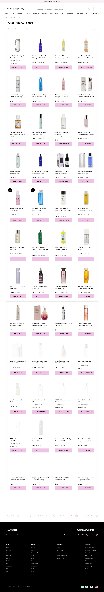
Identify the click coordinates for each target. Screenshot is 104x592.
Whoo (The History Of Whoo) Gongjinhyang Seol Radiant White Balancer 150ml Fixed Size (85, 440)
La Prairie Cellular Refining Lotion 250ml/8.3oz (85, 172)
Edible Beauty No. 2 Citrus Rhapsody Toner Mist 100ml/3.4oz (62, 172)
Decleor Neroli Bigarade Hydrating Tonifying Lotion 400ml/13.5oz (62, 57)
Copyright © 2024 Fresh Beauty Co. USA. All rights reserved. (20, 587)
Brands (12, 14)
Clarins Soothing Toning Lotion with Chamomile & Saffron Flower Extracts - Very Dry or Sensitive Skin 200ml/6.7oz (85, 325)
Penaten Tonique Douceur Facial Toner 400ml (39, 209)
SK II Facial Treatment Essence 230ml (85, 401)
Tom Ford (33, 550)
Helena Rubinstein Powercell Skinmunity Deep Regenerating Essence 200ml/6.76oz (40, 248)
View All (34, 574)
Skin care (19, 14)
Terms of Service (89, 563)
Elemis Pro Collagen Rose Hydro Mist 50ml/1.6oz (16, 209)
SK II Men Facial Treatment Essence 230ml (39, 440)
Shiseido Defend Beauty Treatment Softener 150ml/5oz (86, 96)
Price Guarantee (89, 558)
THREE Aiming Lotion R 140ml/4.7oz (84, 248)
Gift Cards (59, 553)
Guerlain (33, 555)
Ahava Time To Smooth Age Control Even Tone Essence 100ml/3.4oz (39, 362)
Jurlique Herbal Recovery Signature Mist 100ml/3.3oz (39, 324)
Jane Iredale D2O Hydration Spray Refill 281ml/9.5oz (17, 324)
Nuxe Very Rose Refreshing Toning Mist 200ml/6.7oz (62, 96)
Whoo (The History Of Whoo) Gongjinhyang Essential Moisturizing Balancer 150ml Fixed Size (85, 479)
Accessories (69, 14)
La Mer (33, 571)
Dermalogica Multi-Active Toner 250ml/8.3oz (63, 324)
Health (7, 561)
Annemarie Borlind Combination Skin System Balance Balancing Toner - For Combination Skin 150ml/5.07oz (85, 209)
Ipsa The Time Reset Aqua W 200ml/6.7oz (17, 57)
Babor (32, 558)
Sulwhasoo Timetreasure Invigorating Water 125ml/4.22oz (61, 287)
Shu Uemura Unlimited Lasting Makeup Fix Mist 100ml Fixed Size (63, 440)
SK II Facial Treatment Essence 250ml (63, 401)
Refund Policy (88, 566)
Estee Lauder (34, 566)
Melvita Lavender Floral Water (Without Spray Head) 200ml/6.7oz (40, 172)
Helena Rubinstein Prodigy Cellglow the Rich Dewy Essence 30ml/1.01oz (17, 96)
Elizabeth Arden (35, 553)
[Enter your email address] (35, 535)
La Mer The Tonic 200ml (84, 361)
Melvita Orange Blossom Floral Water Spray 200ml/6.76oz (40, 57)
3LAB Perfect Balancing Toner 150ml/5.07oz (17, 248)
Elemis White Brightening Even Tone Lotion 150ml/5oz (18, 362)
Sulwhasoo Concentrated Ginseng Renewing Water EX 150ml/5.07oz (85, 287)
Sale (87, 14)
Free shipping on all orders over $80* (52, 1)
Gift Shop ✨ (95, 14)
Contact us (87, 569)
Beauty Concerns (89, 561)
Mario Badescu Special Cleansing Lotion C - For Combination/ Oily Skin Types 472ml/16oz (63, 248)
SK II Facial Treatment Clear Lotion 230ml (17, 440)
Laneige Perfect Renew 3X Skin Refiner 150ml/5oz (17, 287)
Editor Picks (9, 569)
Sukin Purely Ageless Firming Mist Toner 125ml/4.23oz (40, 287)
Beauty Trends (79, 14)
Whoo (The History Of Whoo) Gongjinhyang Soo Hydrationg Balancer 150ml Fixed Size (18, 479)
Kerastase (33, 561)
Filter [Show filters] (32, 29)
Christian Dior (34, 563)
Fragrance (36, 14)
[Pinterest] (92, 535)
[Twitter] (83, 535)
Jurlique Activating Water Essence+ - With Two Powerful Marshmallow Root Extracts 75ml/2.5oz (63, 209)
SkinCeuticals (34, 569)
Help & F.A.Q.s (88, 555)
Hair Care (44, 14)
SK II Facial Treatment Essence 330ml (40, 401)
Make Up (27, 14)
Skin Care (8, 550)
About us (59, 547)
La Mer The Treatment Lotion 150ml (17, 401)
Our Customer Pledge (90, 547)
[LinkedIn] (97, 535)
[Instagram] (87, 535)
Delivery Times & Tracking (91, 553)
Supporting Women (62, 555)
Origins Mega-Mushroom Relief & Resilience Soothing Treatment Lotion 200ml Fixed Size (40, 479)
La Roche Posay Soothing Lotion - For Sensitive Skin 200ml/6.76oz (39, 96)
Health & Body (54, 14)
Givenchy (33, 547)
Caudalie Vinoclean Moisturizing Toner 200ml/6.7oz (15, 172)
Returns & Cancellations (90, 550)
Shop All (9, 574)
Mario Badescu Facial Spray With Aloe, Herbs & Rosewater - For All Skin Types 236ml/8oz (86, 57)
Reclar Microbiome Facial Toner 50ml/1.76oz (63, 133)
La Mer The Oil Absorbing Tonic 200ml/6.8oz (39, 133)
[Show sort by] (14, 29)
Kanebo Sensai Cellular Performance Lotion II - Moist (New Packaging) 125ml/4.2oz (85, 133)
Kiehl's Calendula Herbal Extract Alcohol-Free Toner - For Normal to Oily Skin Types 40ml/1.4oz (17, 133)
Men (62, 14)
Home (7, 18)
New (6, 14)
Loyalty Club (60, 550)
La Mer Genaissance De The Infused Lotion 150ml (62, 362)
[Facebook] (78, 535)
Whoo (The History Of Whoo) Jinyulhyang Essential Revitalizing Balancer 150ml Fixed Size (62, 479)
